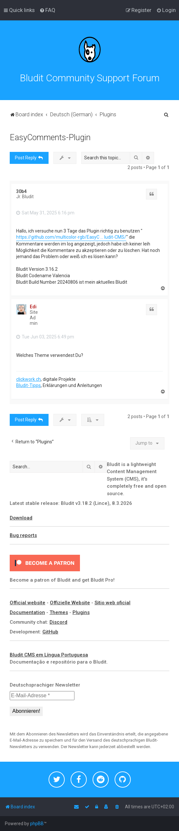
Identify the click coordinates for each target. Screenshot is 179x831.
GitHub (50, 632)
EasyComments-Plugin (50, 137)
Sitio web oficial (112, 603)
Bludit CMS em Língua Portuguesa (49, 655)
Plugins (81, 612)
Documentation (27, 612)
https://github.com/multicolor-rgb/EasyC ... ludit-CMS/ (71, 237)
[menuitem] (47, 10)
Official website (27, 603)
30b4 (21, 191)
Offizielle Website (70, 603)
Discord (58, 622)
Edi (33, 306)
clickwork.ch (28, 379)
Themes (59, 612)
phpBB (37, 823)
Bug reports (23, 535)
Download (21, 518)
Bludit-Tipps (28, 385)
